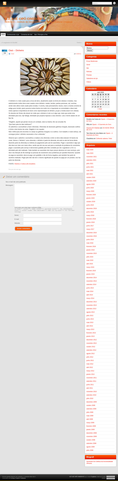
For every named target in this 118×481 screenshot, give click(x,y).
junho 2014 (90, 288)
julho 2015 (89, 257)
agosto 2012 (90, 353)
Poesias (89, 75)
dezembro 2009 (91, 402)
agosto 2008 (90, 447)
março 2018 (90, 215)
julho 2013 (89, 315)
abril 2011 (89, 388)
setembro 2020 (91, 181)
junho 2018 (90, 212)
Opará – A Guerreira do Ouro (101, 124)
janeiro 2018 (90, 222)
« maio (99, 109)
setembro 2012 (91, 350)
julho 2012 (89, 357)
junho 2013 (90, 319)
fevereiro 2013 (91, 333)
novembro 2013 (91, 305)
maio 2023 (89, 153)
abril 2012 (89, 367)
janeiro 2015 (90, 274)
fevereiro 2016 (91, 246)
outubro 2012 (90, 347)
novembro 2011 (91, 378)
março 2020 (90, 191)
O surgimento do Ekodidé (9, 42)
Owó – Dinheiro (16, 50)
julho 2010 (89, 398)
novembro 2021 (91, 157)
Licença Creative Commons (18, 478)
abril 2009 (89, 419)
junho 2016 (90, 239)
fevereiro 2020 (91, 195)
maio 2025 (89, 150)
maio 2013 (89, 322)
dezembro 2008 (91, 433)
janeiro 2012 (90, 374)
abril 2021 (89, 174)
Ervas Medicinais (92, 61)
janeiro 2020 (90, 198)
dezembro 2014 (91, 277)
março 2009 (90, 423)
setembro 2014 (91, 284)
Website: (17, 224)
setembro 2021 (91, 160)
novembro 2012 (91, 343)
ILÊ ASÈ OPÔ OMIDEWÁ (25, 19)
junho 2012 (90, 360)
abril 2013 (89, 326)
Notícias (89, 71)
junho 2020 (90, 188)
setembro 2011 (91, 381)
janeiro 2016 (90, 250)
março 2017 (90, 229)
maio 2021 (89, 170)
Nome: (17, 216)
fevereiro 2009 (91, 426)
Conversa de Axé (26, 34)
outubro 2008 (90, 440)
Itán (87, 68)
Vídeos (88, 82)
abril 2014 (89, 295)
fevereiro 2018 (91, 219)
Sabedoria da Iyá (92, 78)
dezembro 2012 (91, 340)
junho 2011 (90, 385)
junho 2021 (90, 167)
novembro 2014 (91, 281)
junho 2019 (90, 205)
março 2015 (90, 267)
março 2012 (90, 371)
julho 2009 (89, 412)
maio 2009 (89, 416)
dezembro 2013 (91, 302)
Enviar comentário (23, 230)
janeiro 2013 (90, 336)
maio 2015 (89, 260)
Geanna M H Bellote (93, 128)
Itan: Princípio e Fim (40, 34)
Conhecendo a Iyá (13, 34)
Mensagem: (9, 185)
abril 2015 (89, 264)
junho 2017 (90, 226)
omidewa (78, 53)
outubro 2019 (90, 201)
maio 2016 (89, 243)
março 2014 (90, 298)
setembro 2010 (91, 395)
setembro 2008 (91, 443)
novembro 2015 (91, 253)
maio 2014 (89, 291)
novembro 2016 (91, 236)
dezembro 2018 (91, 208)
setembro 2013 (91, 309)
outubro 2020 (90, 177)
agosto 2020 (90, 184)
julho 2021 (89, 163)
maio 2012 (89, 364)
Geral (12, 53)
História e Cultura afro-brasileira (24, 164)
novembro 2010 (91, 391)
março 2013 (90, 329)
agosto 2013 (90, 312)
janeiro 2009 (90, 429)
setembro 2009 (91, 409)
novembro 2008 (91, 436)
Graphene (93, 476)
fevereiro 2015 (91, 271)
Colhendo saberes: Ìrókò (104, 138)
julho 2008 (89, 450)
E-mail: (17, 220)
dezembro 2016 (91, 233)
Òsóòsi (79, 42)
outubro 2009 (90, 405)
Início (3, 34)
